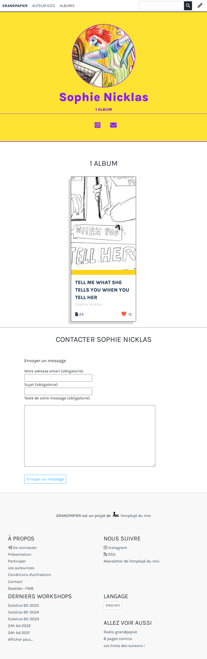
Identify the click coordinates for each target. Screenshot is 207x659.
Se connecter (22, 547)
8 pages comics (118, 638)
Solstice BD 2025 (23, 605)
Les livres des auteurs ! (124, 645)
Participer (17, 561)
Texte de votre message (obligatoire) (57, 398)
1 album (103, 109)
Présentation (19, 554)
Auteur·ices (43, 5)
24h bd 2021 (19, 632)
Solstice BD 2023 (23, 618)
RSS (110, 554)
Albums (67, 5)
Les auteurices (21, 567)
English (113, 605)
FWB (29, 588)
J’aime (123, 313)
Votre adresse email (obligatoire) (53, 371)
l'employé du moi (131, 515)
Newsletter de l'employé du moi (132, 561)
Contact (15, 581)
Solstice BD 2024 (23, 612)
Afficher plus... (20, 639)
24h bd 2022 (19, 625)
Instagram (115, 547)
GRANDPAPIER (15, 6)
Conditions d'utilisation (29, 574)
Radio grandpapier (120, 631)
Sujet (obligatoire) (41, 384)
